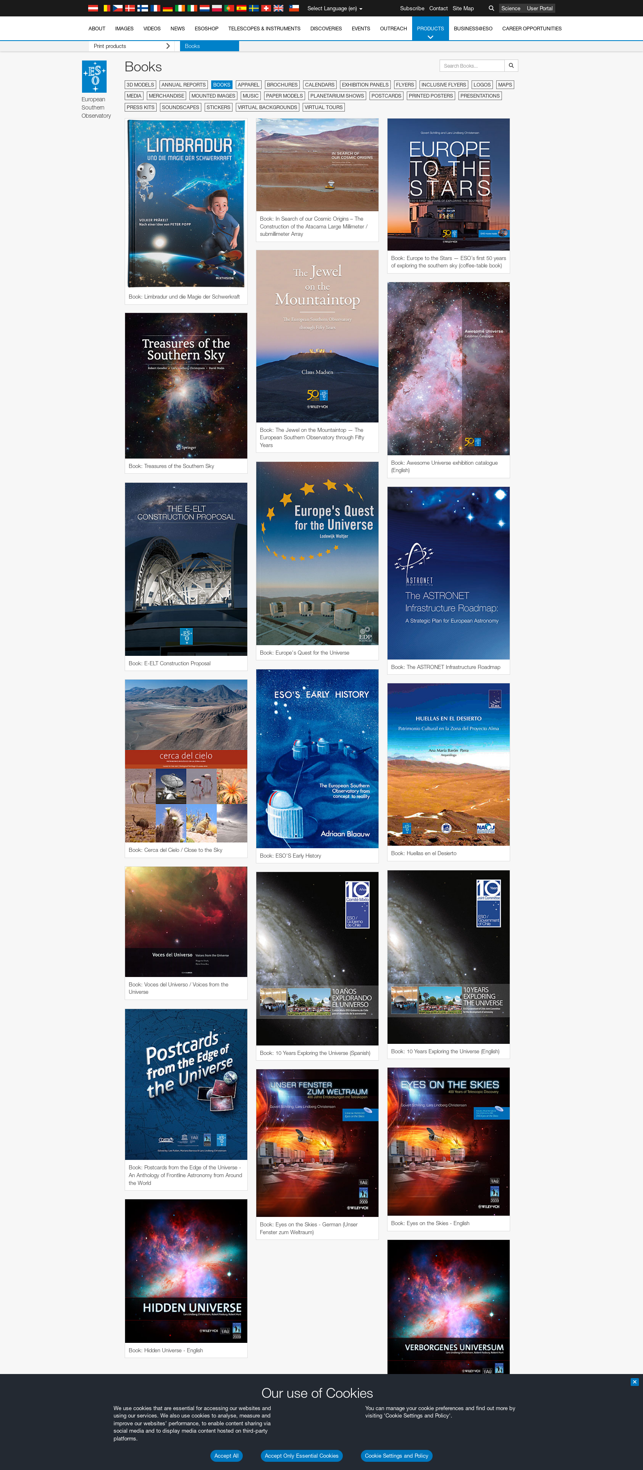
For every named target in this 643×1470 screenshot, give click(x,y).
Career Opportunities (532, 28)
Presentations (480, 96)
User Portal (540, 8)
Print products (127, 46)
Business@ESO (473, 28)
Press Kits (141, 107)
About (97, 28)
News (178, 28)
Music (251, 96)
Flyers (405, 85)
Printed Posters (431, 96)
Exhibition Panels (365, 85)
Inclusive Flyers (444, 85)
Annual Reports (184, 85)
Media (134, 96)
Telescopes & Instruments (264, 28)
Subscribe (412, 8)
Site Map (463, 8)
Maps (505, 85)
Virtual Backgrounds (267, 107)
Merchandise (166, 96)
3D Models (140, 85)
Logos (482, 85)
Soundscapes (180, 107)
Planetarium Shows (337, 96)
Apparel (249, 85)
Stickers (218, 107)
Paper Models (284, 96)
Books (181, 46)
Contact (438, 8)
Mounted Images (213, 96)
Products (430, 33)
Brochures (282, 85)
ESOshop (207, 28)
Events (361, 28)
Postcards (386, 96)
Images (124, 28)
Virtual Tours (324, 107)
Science (511, 8)
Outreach (393, 28)
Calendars (320, 85)
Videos (152, 28)
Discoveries (326, 28)
